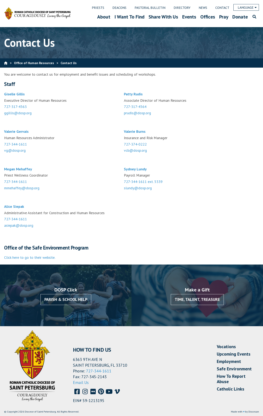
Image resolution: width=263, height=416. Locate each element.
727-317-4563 (15, 106)
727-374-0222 (135, 144)
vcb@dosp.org (135, 150)
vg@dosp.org (15, 150)
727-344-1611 (15, 144)
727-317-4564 (135, 106)
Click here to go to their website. (29, 257)
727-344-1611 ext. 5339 (143, 181)
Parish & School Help (65, 299)
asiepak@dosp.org (18, 225)
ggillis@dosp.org (18, 113)
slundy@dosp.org (138, 188)
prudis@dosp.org (137, 113)
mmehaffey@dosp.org (21, 188)
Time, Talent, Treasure (197, 299)
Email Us (81, 382)
